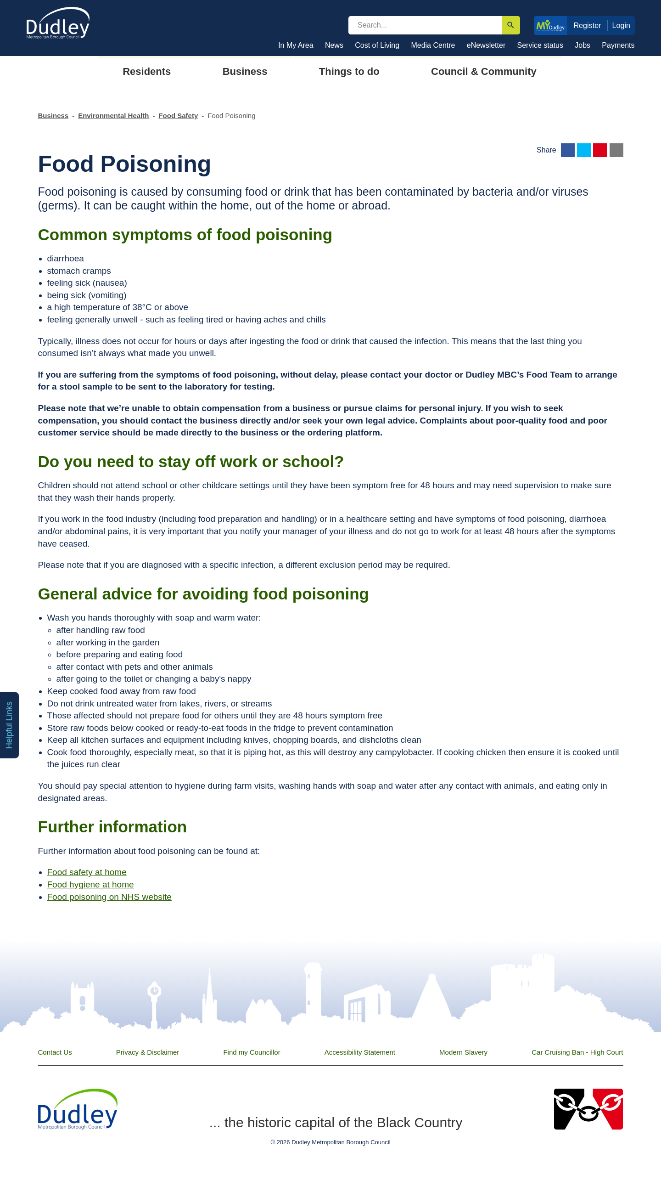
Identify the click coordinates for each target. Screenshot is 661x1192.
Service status (540, 45)
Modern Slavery (463, 1052)
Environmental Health (113, 115)
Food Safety (178, 115)
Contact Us (55, 1052)
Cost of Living (377, 45)
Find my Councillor (251, 1052)
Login (621, 25)
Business (53, 115)
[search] (425, 25)
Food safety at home (87, 872)
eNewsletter (486, 45)
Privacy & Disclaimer (147, 1052)
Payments (618, 45)
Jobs (582, 45)
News (334, 45)
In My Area (295, 45)
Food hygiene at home (90, 884)
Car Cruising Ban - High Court (577, 1052)
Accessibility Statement (360, 1052)
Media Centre (433, 45)
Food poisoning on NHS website (109, 897)
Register (587, 25)
